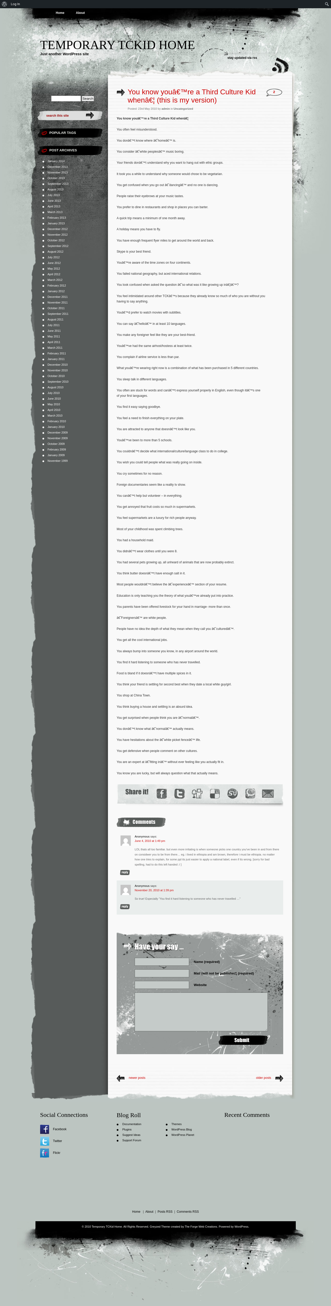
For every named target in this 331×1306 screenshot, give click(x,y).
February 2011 (57, 353)
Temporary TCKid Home (117, 45)
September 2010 (58, 381)
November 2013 (58, 172)
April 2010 (54, 409)
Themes (176, 1124)
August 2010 (55, 387)
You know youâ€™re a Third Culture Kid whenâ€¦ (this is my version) (192, 96)
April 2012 (54, 274)
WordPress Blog (181, 1129)
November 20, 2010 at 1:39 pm (154, 890)
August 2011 (55, 319)
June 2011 (54, 330)
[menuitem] (4, 4)
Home (60, 13)
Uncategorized (183, 108)
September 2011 (58, 313)
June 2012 (54, 262)
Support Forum (131, 1140)
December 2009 (58, 432)
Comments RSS (188, 1211)
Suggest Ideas (131, 1134)
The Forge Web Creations (201, 1226)
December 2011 (58, 296)
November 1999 (58, 460)
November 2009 (58, 438)
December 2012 (58, 229)
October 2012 (56, 240)
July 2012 (54, 257)
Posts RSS (165, 1211)
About (80, 13)
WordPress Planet (182, 1134)
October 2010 (56, 376)
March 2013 (55, 212)
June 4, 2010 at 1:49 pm (150, 840)
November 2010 (58, 370)
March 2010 (55, 415)
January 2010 (56, 426)
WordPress (241, 1226)
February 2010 (57, 421)
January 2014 (56, 161)
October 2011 (56, 308)
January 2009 (56, 455)
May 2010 (54, 404)
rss (254, 58)
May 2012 (54, 268)
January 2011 (56, 359)
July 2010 (54, 392)
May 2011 (54, 336)
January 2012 (56, 291)
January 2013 (56, 223)
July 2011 (54, 325)
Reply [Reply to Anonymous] (125, 872)
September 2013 (58, 183)
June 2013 (54, 200)
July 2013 (54, 195)
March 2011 (55, 347)
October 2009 (56, 443)
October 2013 (56, 178)
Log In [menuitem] (15, 4)
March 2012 (55, 279)
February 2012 (57, 285)
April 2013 (54, 206)
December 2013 (58, 166)
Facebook (60, 1129)
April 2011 (54, 342)
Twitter (57, 1141)
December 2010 (58, 364)
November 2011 (58, 302)
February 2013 (57, 217)
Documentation (131, 1124)
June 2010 (54, 398)
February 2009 (57, 449)
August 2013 (55, 189)
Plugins (127, 1129)
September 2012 (58, 245)
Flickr (56, 1153)
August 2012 (55, 251)
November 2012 (58, 234)
